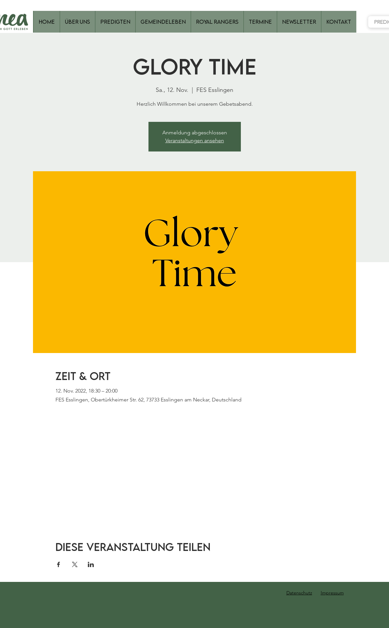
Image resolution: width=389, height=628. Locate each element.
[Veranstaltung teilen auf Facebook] (58, 564)
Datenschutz (299, 593)
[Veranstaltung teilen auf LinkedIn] (91, 564)
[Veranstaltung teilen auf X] (75, 564)
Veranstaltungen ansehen (194, 140)
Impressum (332, 593)
